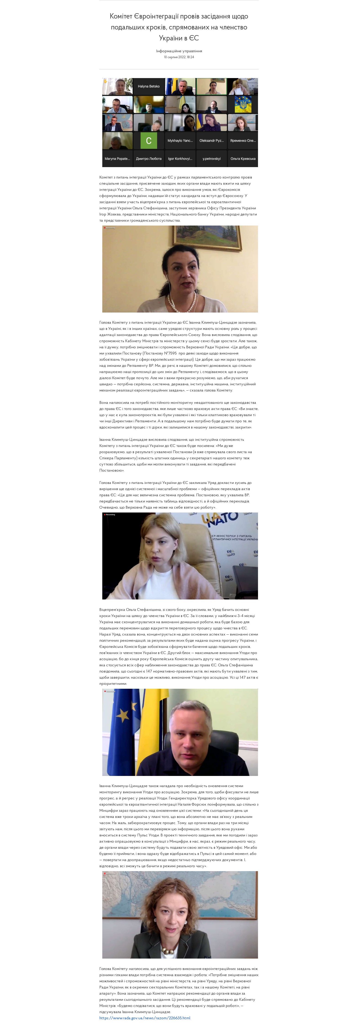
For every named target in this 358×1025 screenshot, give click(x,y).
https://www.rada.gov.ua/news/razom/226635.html (144, 1018)
